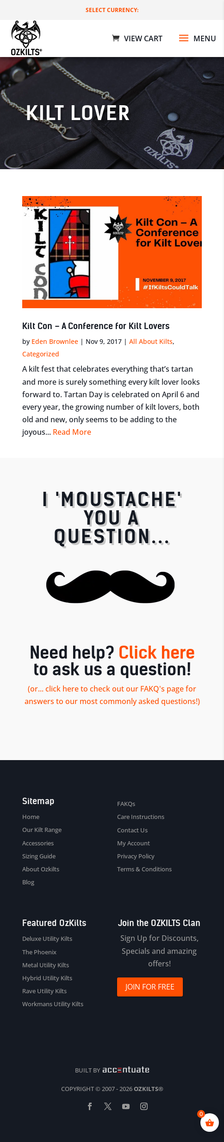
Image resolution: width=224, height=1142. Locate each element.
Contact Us (132, 830)
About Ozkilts (40, 869)
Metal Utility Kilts (45, 965)
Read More (72, 432)
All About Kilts (151, 341)
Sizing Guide (39, 856)
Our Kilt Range (42, 829)
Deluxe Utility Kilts (47, 938)
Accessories (38, 843)
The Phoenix (39, 952)
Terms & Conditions (144, 869)
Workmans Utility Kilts (52, 1004)
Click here (156, 652)
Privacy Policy (136, 856)
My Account (133, 843)
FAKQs (126, 803)
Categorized (40, 353)
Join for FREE (149, 987)
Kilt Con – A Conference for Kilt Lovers (95, 326)
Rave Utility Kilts (44, 991)
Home (30, 816)
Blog (28, 882)
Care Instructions (140, 816)
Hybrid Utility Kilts (47, 978)
